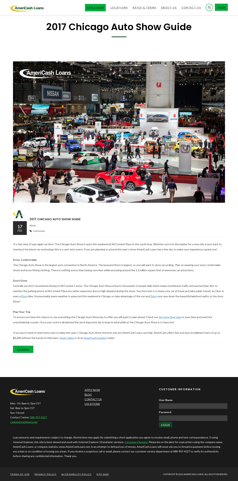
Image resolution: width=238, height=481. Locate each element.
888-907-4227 (38, 417)
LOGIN (222, 8)
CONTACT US (93, 399)
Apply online (67, 337)
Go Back (23, 349)
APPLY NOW (92, 390)
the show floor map (170, 317)
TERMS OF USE (20, 474)
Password (165, 412)
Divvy (24, 296)
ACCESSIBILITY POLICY (76, 474)
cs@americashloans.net (24, 422)
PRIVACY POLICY (46, 474)
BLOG (88, 394)
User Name (166, 400)
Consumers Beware (136, 442)
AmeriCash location (95, 337)
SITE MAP (103, 474)
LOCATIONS (92, 403)
